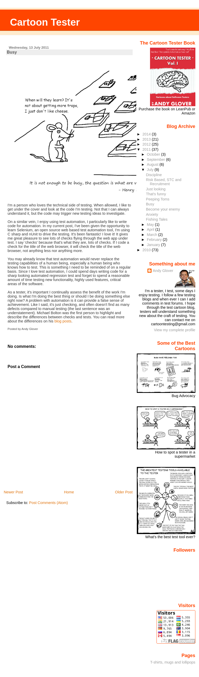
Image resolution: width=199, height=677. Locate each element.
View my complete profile (174, 330)
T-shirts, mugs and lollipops (172, 662)
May (151, 224)
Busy (12, 52)
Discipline (154, 175)
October (154, 154)
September (156, 159)
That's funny (156, 194)
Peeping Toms (157, 199)
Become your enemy (163, 209)
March (152, 235)
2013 (147, 139)
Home (69, 492)
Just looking (155, 189)
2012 (147, 144)
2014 (147, 134)
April (151, 229)
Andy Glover (163, 271)
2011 (147, 149)
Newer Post (13, 492)
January (154, 245)
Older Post (124, 492)
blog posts (63, 321)
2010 (147, 250)
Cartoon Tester (45, 22)
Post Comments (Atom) (48, 503)
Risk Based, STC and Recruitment (163, 182)
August (153, 164)
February (155, 239)
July (150, 170)
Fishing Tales (156, 219)
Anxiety (152, 214)
